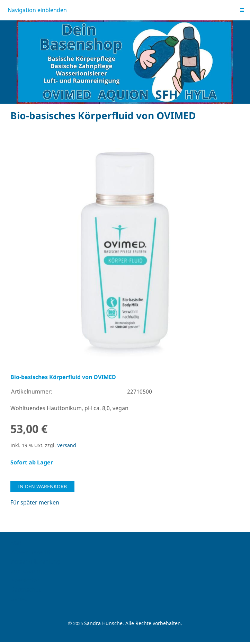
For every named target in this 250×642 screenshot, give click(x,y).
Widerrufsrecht (30, 552)
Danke (18, 599)
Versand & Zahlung (35, 561)
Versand (66, 445)
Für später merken (34, 502)
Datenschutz (27, 589)
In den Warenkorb (42, 486)
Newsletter (24, 580)
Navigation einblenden (37, 10)
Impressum (25, 571)
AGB (15, 543)
